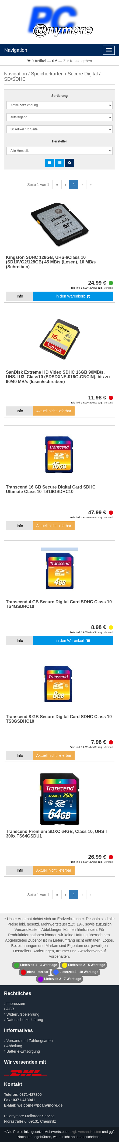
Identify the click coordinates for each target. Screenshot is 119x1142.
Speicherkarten (47, 73)
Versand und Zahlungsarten (28, 1040)
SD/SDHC (15, 79)
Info (20, 296)
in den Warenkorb (73, 296)
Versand (108, 288)
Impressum (14, 1003)
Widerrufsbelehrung (21, 1014)
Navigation (15, 50)
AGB (9, 1009)
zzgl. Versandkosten (85, 1132)
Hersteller (59, 141)
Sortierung (59, 96)
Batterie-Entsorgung (22, 1051)
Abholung (13, 1046)
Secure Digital (83, 73)
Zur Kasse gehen (77, 61)
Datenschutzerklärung (23, 1020)
